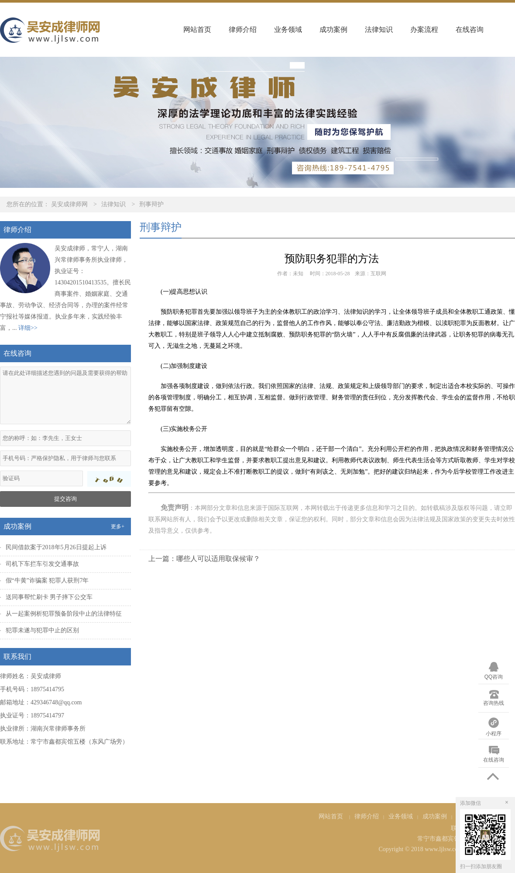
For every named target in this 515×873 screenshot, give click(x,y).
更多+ (117, 526)
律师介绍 (243, 29)
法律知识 (379, 29)
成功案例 (333, 29)
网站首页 (197, 29)
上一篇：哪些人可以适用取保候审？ (204, 558)
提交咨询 (65, 498)
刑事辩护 (151, 204)
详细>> (28, 328)
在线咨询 (470, 29)
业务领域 (288, 29)
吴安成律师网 (69, 204)
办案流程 (424, 29)
